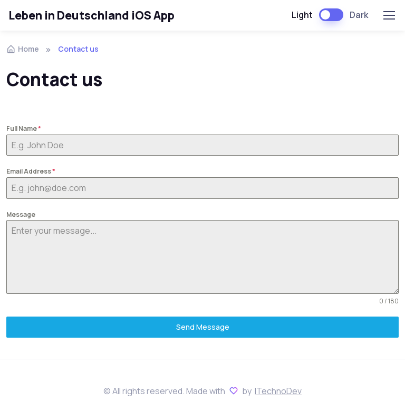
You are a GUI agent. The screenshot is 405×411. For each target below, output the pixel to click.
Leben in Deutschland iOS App (91, 15)
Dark (359, 15)
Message (20, 214)
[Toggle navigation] (389, 15)
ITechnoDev (278, 391)
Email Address (30, 171)
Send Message (202, 327)
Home (22, 49)
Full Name (23, 128)
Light (302, 15)
